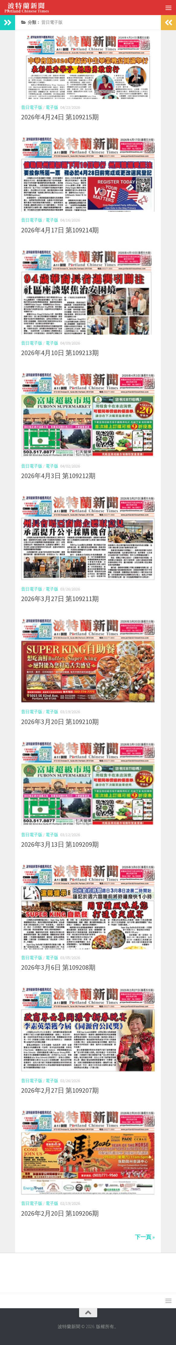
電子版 (52, 107)
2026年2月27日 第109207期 (60, 1090)
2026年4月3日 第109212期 (58, 475)
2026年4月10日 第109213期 (60, 352)
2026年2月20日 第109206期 (60, 1213)
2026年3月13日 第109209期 (60, 844)
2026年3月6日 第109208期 (58, 967)
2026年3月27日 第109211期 (60, 598)
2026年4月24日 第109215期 (60, 117)
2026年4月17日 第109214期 (60, 230)
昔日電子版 (31, 107)
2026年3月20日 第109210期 (60, 721)
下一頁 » (145, 1236)
